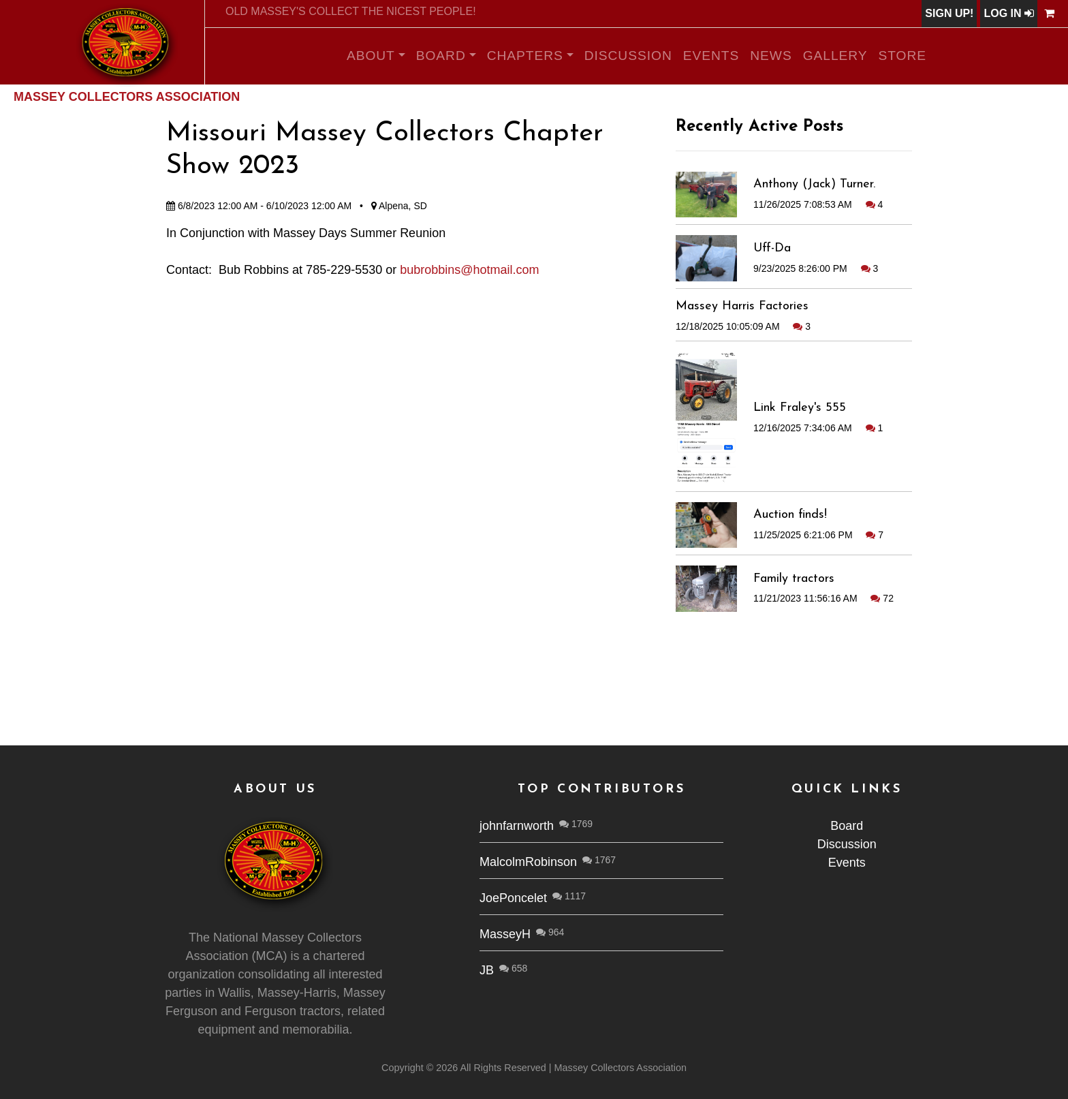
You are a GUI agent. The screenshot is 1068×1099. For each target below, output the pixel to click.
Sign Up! (949, 13)
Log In (1009, 13)
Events (711, 55)
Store (903, 55)
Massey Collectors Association (127, 97)
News (770, 55)
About (371, 55)
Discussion (628, 55)
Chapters (525, 55)
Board (441, 55)
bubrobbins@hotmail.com (469, 270)
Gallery (835, 55)
